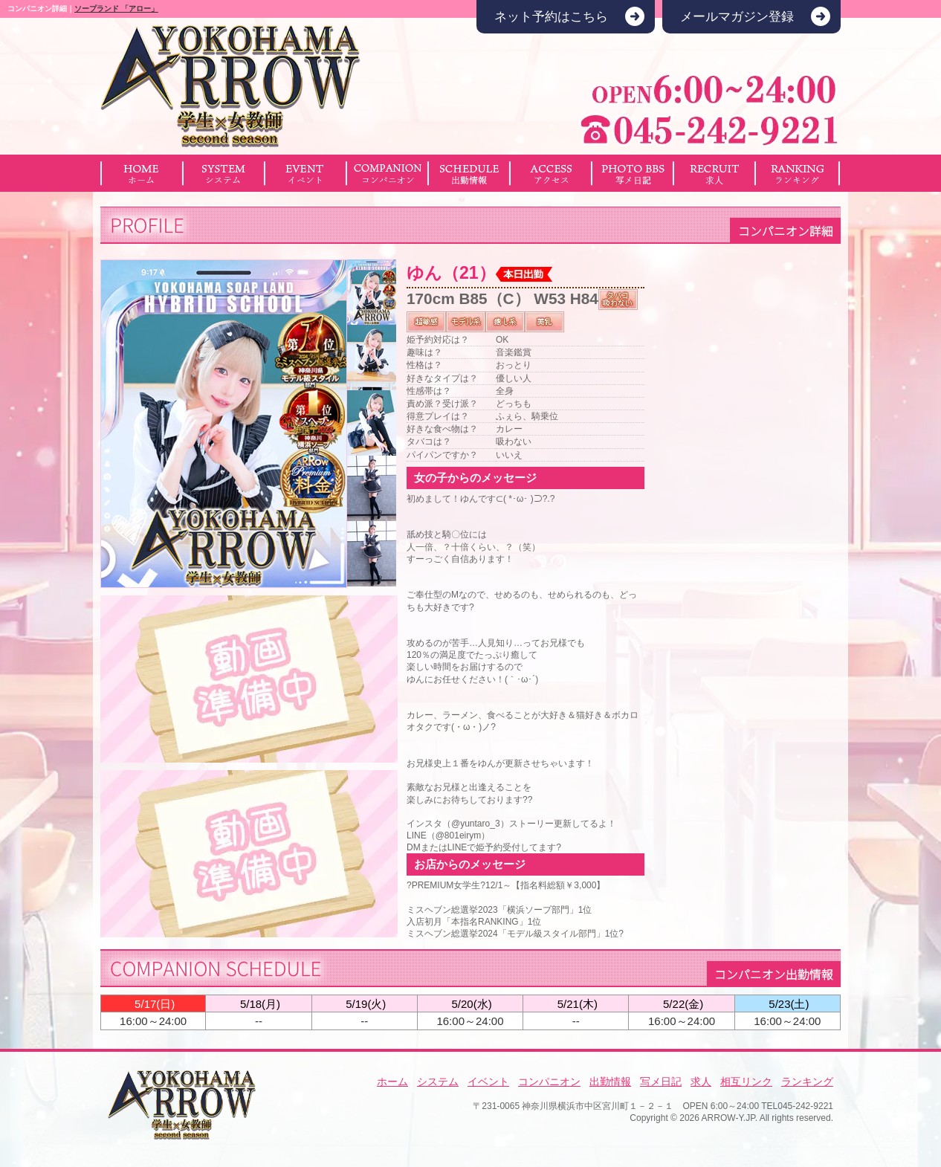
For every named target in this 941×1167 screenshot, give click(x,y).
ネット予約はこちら (551, 17)
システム (438, 1081)
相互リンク (746, 1081)
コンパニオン (549, 1081)
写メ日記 (661, 1081)
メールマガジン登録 (737, 17)
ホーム (392, 1081)
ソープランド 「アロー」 (116, 8)
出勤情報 (610, 1081)
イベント (488, 1081)
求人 (701, 1081)
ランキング (807, 1081)
